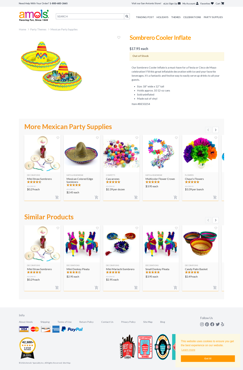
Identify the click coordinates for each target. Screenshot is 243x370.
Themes (176, 17)
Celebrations (192, 17)
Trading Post (145, 17)
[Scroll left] (208, 130)
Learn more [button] (188, 349)
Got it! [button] (207, 358)
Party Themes (38, 29)
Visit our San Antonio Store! (146, 3)
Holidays (162, 17)
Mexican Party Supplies (64, 29)
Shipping (45, 321)
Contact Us (107, 321)
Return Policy (86, 321)
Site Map (148, 321)
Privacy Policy (128, 321)
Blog (162, 321)
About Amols (26, 321)
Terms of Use (64, 321)
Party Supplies (213, 17)
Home (22, 29)
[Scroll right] (216, 130)
